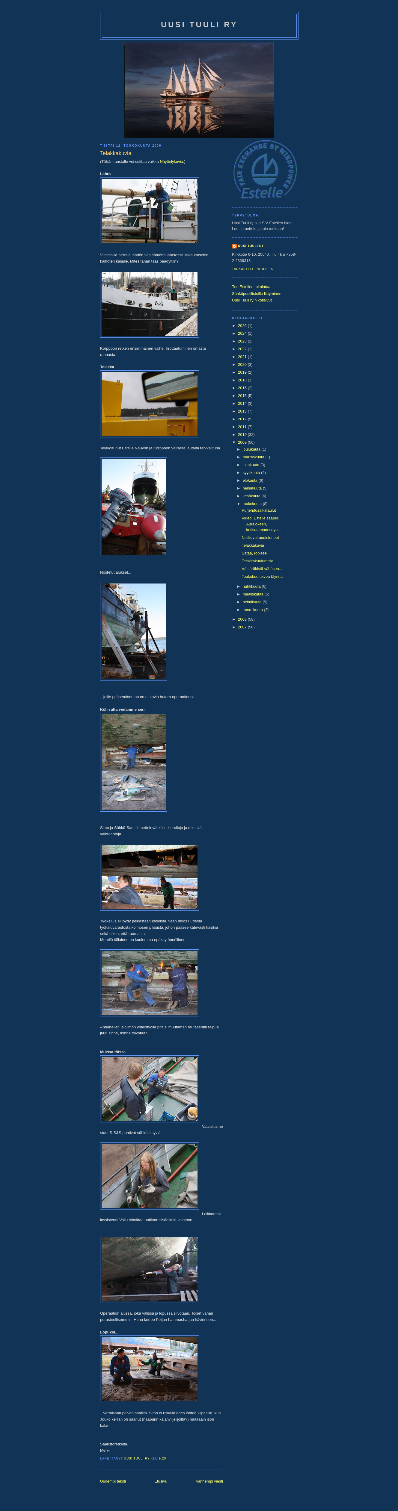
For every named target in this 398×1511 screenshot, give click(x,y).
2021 (243, 356)
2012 (243, 419)
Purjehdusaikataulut (259, 510)
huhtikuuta (252, 586)
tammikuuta (253, 609)
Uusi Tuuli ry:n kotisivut (252, 300)
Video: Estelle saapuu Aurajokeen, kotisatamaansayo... (261, 524)
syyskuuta (252, 472)
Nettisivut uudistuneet (260, 537)
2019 (243, 372)
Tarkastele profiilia (252, 269)
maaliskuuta (254, 594)
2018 (243, 380)
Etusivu (160, 1481)
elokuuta (251, 480)
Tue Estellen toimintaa (251, 286)
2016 (243, 388)
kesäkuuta (252, 496)
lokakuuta (251, 465)
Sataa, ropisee (254, 553)
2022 (243, 349)
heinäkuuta (253, 488)
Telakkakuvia (253, 545)
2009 (243, 442)
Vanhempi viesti (209, 1481)
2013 (243, 411)
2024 (243, 333)
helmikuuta (253, 602)
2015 (243, 395)
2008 (243, 619)
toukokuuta (253, 503)
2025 (243, 325)
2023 (243, 341)
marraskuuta (254, 457)
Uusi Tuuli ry (199, 24)
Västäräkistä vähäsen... (262, 568)
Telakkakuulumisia (257, 561)
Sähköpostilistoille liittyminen (256, 293)
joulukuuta (252, 449)
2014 (243, 403)
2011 (243, 427)
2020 (243, 364)
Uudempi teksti (113, 1481)
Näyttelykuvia (171, 161)
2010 (243, 434)
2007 (243, 627)
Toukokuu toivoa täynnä (262, 576)
